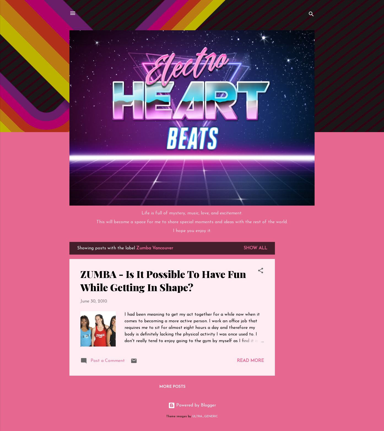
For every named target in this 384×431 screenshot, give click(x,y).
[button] (260, 271)
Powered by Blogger (192, 405)
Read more (250, 361)
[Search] (311, 15)
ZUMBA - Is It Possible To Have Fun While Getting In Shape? (163, 280)
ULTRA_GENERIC (205, 416)
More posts (172, 387)
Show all (255, 248)
